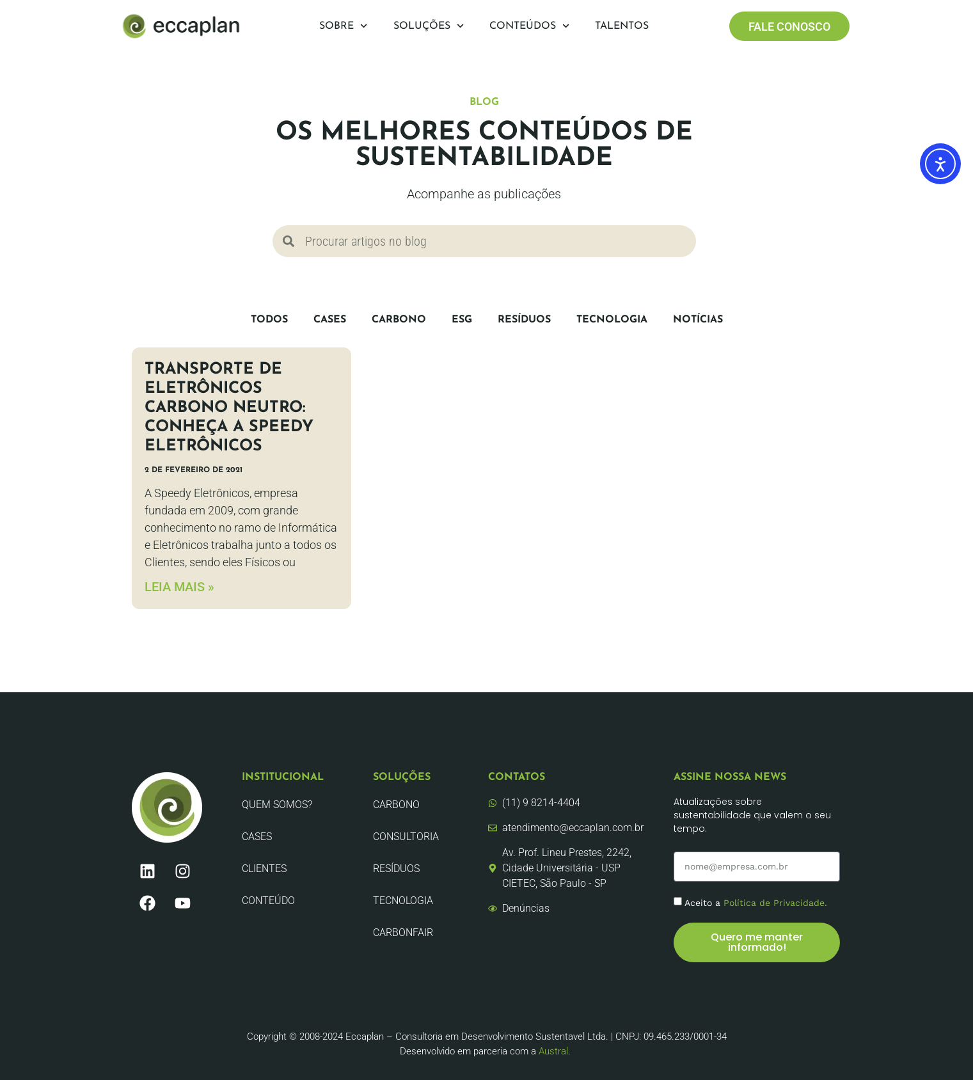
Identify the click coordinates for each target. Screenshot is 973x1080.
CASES (329, 320)
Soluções (428, 26)
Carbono (399, 320)
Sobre (343, 26)
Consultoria (406, 836)
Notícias (698, 320)
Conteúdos (529, 26)
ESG (462, 320)
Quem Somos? (277, 804)
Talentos (622, 26)
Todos (269, 320)
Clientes (264, 868)
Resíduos (524, 320)
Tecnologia (611, 320)
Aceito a (755, 903)
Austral (553, 1051)
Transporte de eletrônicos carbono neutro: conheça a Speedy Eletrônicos (229, 407)
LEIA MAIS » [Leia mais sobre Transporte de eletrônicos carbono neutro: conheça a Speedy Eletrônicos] (179, 586)
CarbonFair (403, 932)
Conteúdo (268, 900)
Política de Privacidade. (775, 903)
